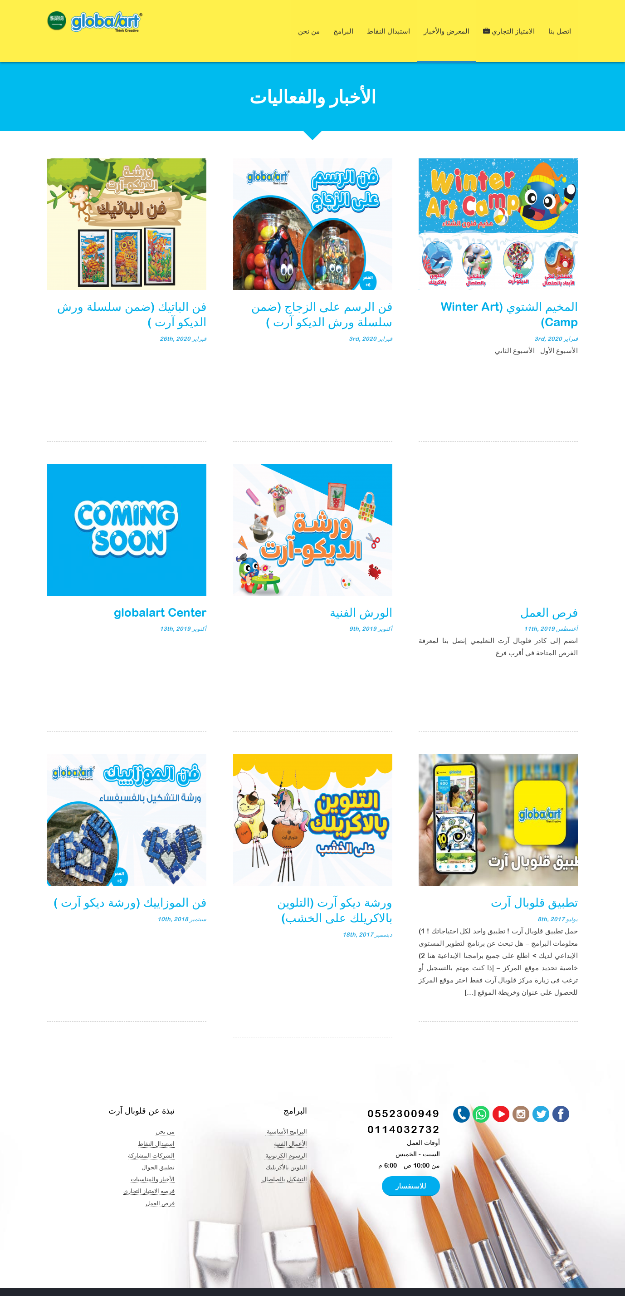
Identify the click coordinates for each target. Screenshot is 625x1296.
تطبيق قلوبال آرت (534, 883)
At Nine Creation (286, 1282)
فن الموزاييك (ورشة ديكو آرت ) (130, 883)
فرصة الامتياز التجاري (149, 1171)
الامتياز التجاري (509, 21)
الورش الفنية (361, 593)
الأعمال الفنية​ (290, 1124)
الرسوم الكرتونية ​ (285, 1136)
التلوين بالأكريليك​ (286, 1148)
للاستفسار (411, 1167)
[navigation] (56, 23)
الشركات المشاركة (151, 1136)
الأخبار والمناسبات (153, 1159)
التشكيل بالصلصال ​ (284, 1159)
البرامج (343, 21)
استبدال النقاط (388, 21)
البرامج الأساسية (286, 1112)
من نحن (309, 21)
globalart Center (160, 593)
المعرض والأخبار (446, 21)
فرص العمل (549, 593)
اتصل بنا (559, 21)
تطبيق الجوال (158, 1148)
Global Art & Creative (135, 1282)
